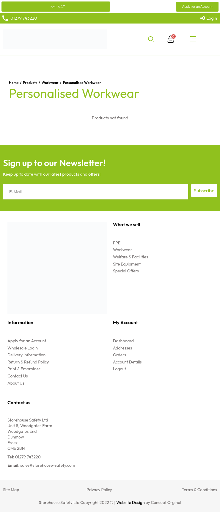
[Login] (208, 18)
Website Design (130, 502)
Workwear (50, 82)
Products (30, 82)
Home (13, 82)
